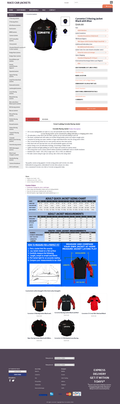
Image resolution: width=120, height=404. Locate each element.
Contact (52, 10)
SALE (43, 10)
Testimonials (38, 384)
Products (12, 15)
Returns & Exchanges (39, 388)
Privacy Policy (38, 381)
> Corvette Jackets (31, 14)
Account (66, 2)
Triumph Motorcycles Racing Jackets (15, 139)
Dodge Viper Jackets (15, 56)
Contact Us (37, 374)
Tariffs (62, 388)
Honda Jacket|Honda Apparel (13, 66)
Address (63, 381)
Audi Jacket (12, 28)
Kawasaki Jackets (14, 85)
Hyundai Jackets (14, 71)
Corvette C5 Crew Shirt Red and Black (94, 313)
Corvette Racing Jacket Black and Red (66, 312)
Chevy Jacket (13, 44)
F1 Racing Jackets (14, 18)
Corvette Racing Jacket (36, 141)
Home (11, 10)
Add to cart (91, 108)
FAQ (36, 378)
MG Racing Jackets (14, 107)
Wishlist (63, 371)
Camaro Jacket (13, 35)
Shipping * (63, 384)
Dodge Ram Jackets (14, 52)
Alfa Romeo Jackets (15, 25)
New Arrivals (34, 10)
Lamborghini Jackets (15, 88)
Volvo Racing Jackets (15, 144)
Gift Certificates (14, 167)
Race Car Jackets (18, 2)
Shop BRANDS (21, 10)
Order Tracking (64, 378)
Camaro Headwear (14, 163)
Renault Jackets (13, 124)
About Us (37, 371)
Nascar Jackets (13, 110)
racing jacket (38, 132)
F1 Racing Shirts (13, 22)
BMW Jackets (13, 32)
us (58, 193)
